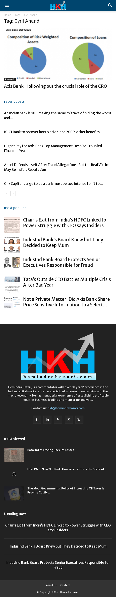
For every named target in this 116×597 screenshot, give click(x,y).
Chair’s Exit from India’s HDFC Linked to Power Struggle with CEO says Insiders (64, 222)
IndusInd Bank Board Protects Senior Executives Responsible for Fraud (61, 262)
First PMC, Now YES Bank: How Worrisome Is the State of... (67, 469)
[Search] (110, 5)
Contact (65, 585)
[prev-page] (6, 193)
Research (9, 79)
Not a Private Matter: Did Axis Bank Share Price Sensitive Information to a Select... (66, 302)
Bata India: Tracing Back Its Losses (50, 450)
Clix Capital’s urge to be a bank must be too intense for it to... (53, 183)
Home (7, 15)
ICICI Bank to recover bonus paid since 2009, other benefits (52, 132)
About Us (51, 585)
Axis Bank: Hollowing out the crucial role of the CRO (55, 86)
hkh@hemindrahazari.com (66, 408)
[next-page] (12, 193)
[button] (6, 5)
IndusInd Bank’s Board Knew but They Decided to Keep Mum (63, 242)
